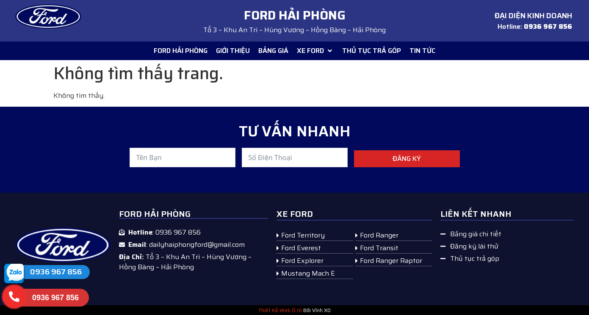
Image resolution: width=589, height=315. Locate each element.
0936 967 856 (56, 272)
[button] (315, 51)
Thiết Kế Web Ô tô (280, 310)
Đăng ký (407, 158)
